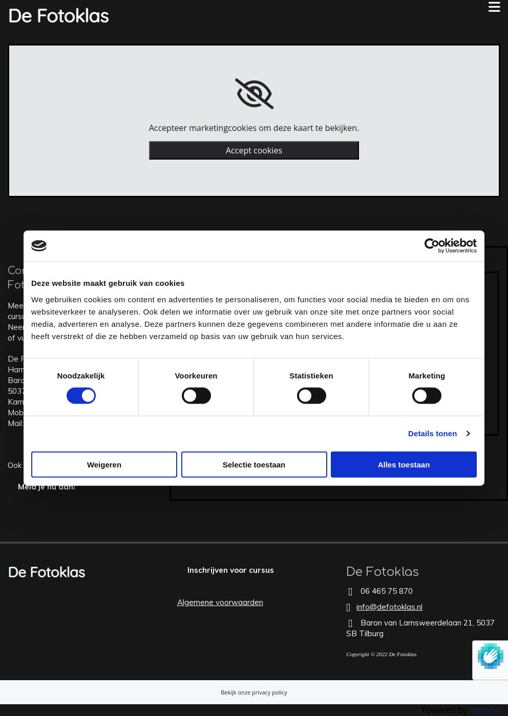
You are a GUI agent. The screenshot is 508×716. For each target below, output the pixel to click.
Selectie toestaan (254, 464)
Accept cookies (254, 150)
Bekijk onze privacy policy (254, 692)
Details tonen (432, 433)
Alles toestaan (404, 464)
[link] (254, 94)
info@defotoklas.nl (389, 607)
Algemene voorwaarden (220, 602)
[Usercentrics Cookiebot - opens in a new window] (432, 246)
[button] (338, 7)
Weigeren (104, 464)
